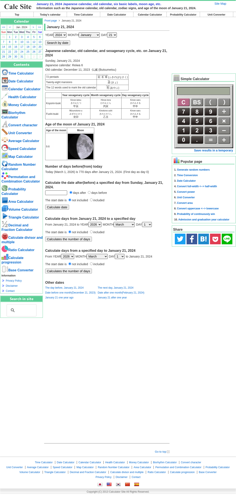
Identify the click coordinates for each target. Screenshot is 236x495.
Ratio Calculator (18, 250)
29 (9, 56)
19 (34, 46)
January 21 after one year (112, 297)
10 (21, 41)
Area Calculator (17, 201)
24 (21, 51)
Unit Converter (216, 14)
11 (27, 41)
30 (15, 56)
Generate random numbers (193, 169)
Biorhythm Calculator (165, 462)
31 (3, 37)
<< (3, 27)
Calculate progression (182, 472)
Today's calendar (50, 14)
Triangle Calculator (20, 217)
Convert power (186, 191)
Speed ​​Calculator (18, 149)
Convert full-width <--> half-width (197, 186)
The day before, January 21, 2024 (64, 287)
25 (27, 51)
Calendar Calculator (150, 14)
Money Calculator (19, 105)
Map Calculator (17, 156)
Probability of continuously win (196, 214)
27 (40, 51)
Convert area (185, 202)
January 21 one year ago (59, 297)
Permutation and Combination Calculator (178, 467)
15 (9, 46)
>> (39, 27)
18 (27, 46)
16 (15, 46)
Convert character (19, 125)
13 (40, 41)
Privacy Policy (14, 280)
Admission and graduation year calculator (203, 219)
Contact (10, 290)
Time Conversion (187, 175)
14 (3, 46)
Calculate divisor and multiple (126, 472)
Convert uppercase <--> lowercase (198, 208)
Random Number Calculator (114, 467)
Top (17, 14)
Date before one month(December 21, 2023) (70, 292)
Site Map (220, 3)
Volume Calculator (19, 209)
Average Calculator (20, 141)
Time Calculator (83, 14)
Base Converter (17, 270)
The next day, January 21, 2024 (115, 287)
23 (15, 51)
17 (21, 46)
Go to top (160, 451)
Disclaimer (12, 285)
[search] (21, 310)
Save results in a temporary (213, 150)
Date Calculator (116, 14)
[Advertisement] (21, 341)
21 (3, 51)
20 (40, 46)
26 (34, 51)
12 (34, 41)
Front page (51, 20)
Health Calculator (18, 97)
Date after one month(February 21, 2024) (121, 292)
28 (3, 56)
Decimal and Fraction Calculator (88, 472)
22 (9, 51)
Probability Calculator (183, 14)
